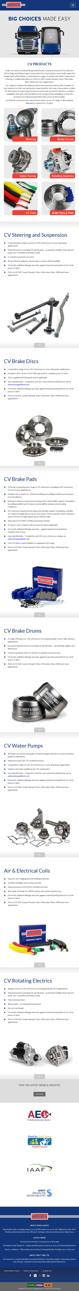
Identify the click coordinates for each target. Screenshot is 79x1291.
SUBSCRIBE (39, 1094)
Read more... (69, 1232)
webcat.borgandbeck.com (18, 384)
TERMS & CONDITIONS (30, 1271)
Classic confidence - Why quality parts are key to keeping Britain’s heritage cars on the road (39, 1249)
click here (30, 103)
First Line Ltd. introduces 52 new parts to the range (39, 1242)
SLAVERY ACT (47, 1271)
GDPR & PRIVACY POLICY (12, 1271)
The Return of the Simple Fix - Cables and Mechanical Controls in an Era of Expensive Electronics (39, 1245)
